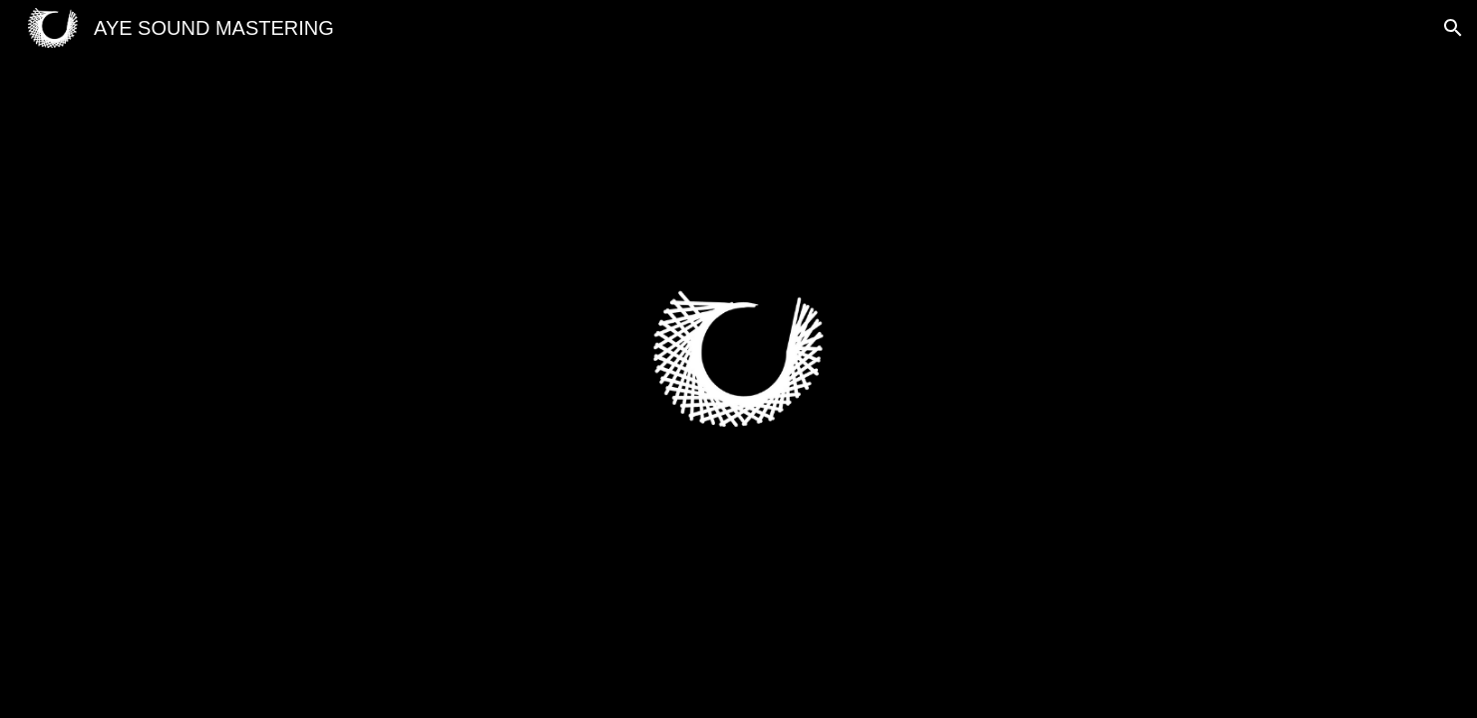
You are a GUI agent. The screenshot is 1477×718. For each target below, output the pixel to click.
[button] (1453, 28)
